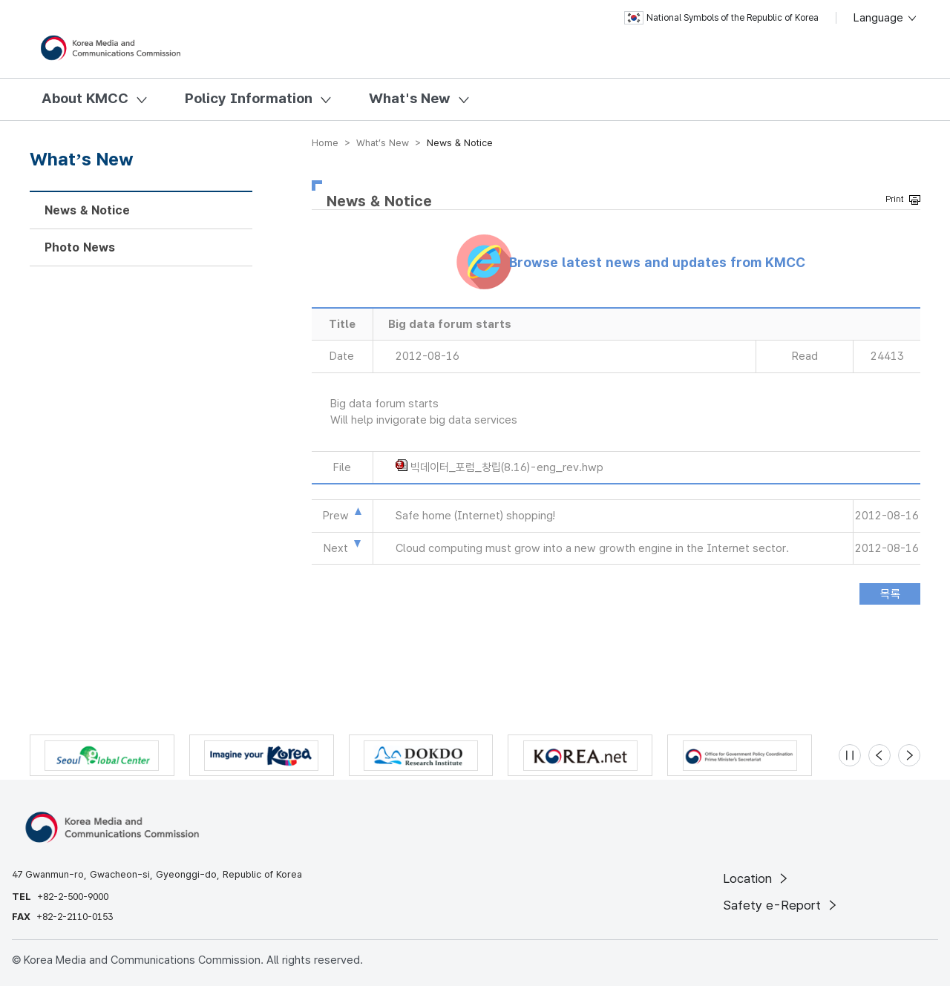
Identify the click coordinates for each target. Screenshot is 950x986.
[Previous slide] (879, 755)
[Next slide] (909, 755)
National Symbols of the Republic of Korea (721, 17)
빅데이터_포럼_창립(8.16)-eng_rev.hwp (506, 467)
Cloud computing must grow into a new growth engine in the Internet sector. (592, 548)
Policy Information (248, 98)
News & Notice (87, 210)
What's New (410, 98)
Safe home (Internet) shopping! (475, 515)
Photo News (80, 247)
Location (756, 878)
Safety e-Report (781, 905)
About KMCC (85, 98)
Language (886, 17)
